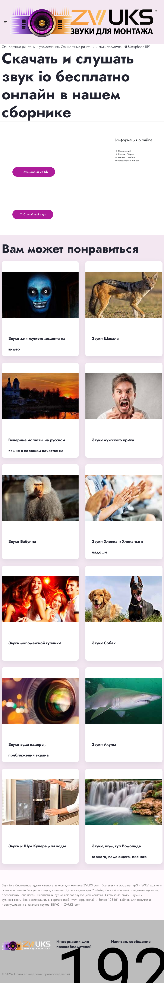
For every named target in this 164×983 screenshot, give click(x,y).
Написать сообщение (131, 941)
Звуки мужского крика (113, 440)
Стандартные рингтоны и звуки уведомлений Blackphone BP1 (105, 46)
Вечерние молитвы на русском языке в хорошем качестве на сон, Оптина (36, 450)
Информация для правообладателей (74, 944)
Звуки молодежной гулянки (34, 643)
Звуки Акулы (104, 744)
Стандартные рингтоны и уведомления (30, 46)
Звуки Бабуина (22, 541)
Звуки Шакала (105, 338)
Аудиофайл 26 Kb (34, 172)
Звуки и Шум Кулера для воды (37, 846)
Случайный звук (33, 214)
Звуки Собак (104, 643)
